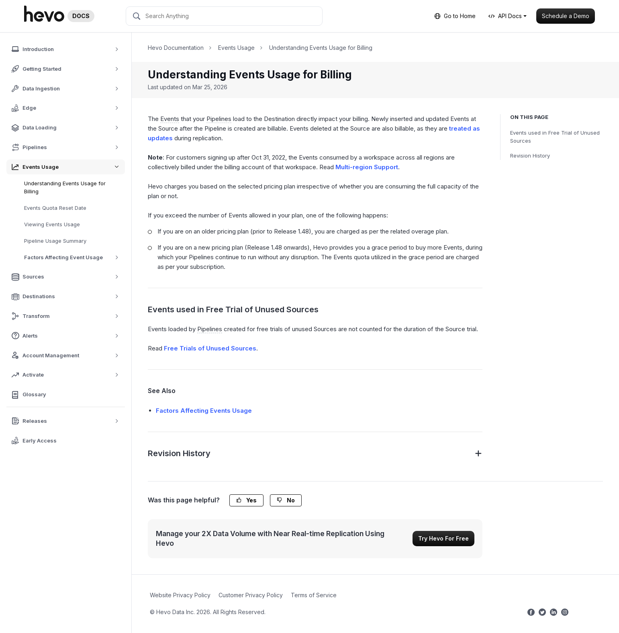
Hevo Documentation (176, 47)
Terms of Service (314, 595)
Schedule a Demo (565, 15)
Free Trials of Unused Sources (210, 348)
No (286, 500)
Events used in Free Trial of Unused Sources (555, 136)
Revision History (530, 155)
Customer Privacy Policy (251, 595)
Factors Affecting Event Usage (74, 257)
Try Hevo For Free (443, 538)
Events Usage (236, 47)
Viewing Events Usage (52, 224)
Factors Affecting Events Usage (204, 410)
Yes (246, 500)
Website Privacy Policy (180, 595)
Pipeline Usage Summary (55, 241)
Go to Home (455, 15)
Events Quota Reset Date (55, 208)
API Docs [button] (505, 15)
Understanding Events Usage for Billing (65, 187)
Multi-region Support (366, 167)
